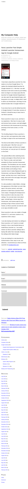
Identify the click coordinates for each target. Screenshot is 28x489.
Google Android (7, 58)
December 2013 (4, 448)
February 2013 (4, 469)
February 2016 (4, 388)
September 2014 (5, 429)
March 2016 (3, 386)
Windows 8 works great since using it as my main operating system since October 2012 (13, 327)
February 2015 (4, 417)
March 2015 (3, 414)
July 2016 (3, 376)
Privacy (3, 482)
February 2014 (4, 445)
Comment (4, 291)
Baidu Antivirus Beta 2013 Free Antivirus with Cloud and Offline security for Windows (13, 320)
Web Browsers (4, 356)
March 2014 (3, 443)
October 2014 (4, 426)
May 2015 (3, 410)
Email (3, 278)
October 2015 (4, 398)
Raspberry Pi (5, 354)
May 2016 (3, 381)
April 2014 (3, 441)
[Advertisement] (14, 20)
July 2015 (3, 405)
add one (12, 260)
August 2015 (4, 402)
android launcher (17, 249)
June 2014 (3, 436)
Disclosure (3, 479)
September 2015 (5, 400)
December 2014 (4, 421)
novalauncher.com (13, 245)
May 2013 (3, 462)
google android (5, 251)
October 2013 (4, 453)
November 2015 (4, 395)
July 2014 (3, 433)
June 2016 (3, 378)
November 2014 (4, 424)
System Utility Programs (8, 361)
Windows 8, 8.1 (6, 366)
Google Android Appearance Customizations (12, 347)
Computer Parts (4, 342)
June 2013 (3, 460)
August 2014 (4, 431)
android (10, 249)
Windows (3, 359)
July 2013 (3, 457)
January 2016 (4, 390)
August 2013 (4, 455)
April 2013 (3, 465)
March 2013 (3, 467)
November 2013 (4, 450)
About (2, 477)
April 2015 (3, 412)
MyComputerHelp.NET (8, 331)
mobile (12, 251)
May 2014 (3, 438)
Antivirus (3, 340)
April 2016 (3, 383)
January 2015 (4, 419)
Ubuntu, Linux (4, 352)
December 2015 (4, 393)
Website (3, 285)
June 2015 (3, 407)
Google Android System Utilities (9, 349)
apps (24, 249)
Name (3, 272)
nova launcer (18, 251)
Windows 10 (5, 364)
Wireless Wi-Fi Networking (7, 368)
